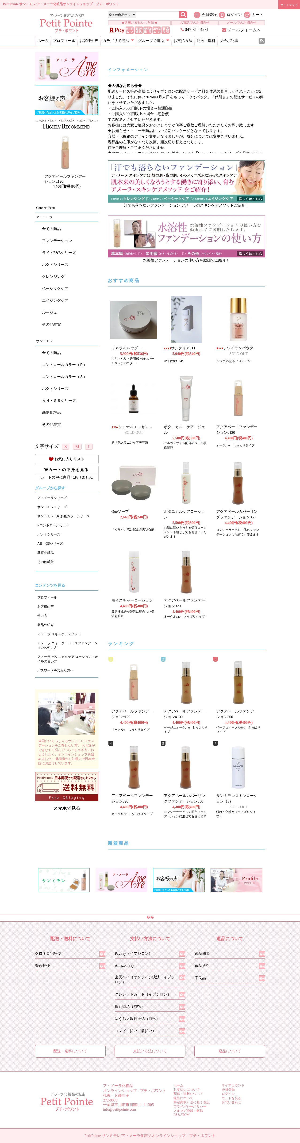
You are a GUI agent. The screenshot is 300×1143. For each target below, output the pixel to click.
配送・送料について (70, 1051)
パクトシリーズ (55, 265)
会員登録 (209, 15)
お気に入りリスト (67, 459)
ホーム (43, 41)
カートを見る (231, 1098)
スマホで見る (66, 808)
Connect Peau (45, 208)
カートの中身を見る (66, 470)
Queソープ (120, 511)
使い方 (42, 616)
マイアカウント (233, 1085)
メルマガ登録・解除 (188, 1111)
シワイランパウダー (236, 348)
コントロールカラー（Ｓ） (64, 377)
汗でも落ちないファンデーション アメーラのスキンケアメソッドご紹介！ (186, 205)
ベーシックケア (55, 288)
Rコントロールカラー (53, 525)
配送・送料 (205, 41)
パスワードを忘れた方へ (55, 670)
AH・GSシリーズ (50, 543)
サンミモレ (44, 341)
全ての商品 (51, 229)
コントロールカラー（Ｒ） (64, 365)
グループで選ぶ (153, 41)
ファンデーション (57, 241)
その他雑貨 (51, 324)
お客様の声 (89, 41)
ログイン (234, 15)
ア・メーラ (44, 217)
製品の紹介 (45, 625)
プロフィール (64, 41)
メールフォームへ (241, 30)
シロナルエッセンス (132, 427)
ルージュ (49, 312)
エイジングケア (55, 300)
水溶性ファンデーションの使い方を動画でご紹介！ (186, 260)
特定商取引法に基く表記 (191, 1102)
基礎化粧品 (51, 413)
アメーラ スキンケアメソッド (59, 634)
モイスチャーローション (132, 600)
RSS (176, 1115)
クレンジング (53, 277)
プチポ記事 (228, 41)
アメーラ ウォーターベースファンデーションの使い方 (67, 645)
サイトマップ (289, 5)
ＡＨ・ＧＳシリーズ (59, 401)
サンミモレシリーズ (52, 507)
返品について (230, 1051)
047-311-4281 (195, 29)
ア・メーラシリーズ (52, 498)
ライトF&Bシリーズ (59, 253)
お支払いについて (186, 1089)
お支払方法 (182, 41)
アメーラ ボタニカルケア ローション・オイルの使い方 (67, 659)
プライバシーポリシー (189, 1106)
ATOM (184, 1115)
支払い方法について (150, 1051)
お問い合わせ (231, 1102)
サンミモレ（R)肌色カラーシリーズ (63, 516)
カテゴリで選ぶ (118, 41)
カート (257, 15)
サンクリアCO (179, 348)
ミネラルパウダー (127, 348)
